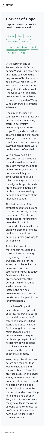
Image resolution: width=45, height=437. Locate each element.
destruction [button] (13, 41)
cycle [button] (22, 52)
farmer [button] (11, 36)
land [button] (20, 36)
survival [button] (25, 41)
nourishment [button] (22, 47)
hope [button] (10, 47)
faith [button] (34, 47)
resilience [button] (12, 52)
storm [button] (29, 36)
